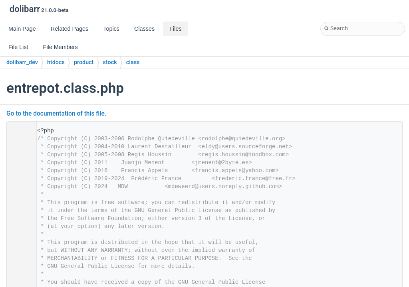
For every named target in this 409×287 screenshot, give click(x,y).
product (84, 62)
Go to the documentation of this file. (56, 113)
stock (110, 62)
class (133, 62)
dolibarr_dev (22, 62)
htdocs (56, 62)
